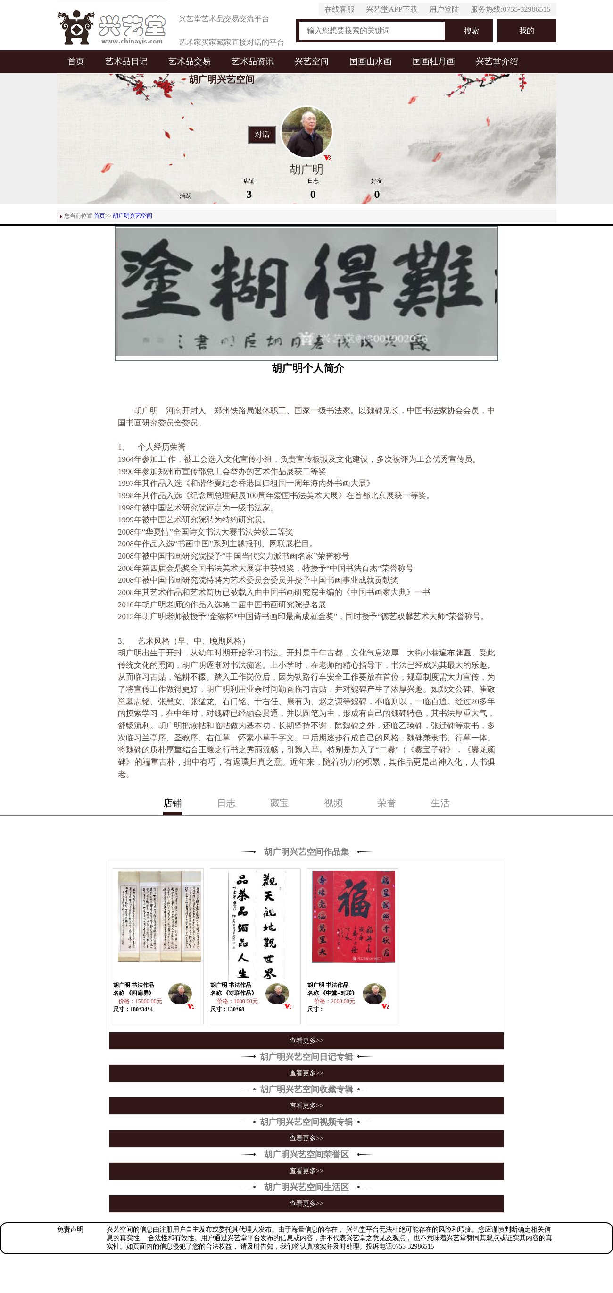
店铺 (172, 803)
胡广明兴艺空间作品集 (306, 852)
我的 (526, 30)
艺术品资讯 (253, 61)
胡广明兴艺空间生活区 (306, 1187)
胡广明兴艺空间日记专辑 (306, 1057)
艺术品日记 (126, 61)
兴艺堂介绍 (497, 61)
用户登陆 (444, 9)
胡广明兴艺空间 (132, 216)
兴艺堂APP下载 (391, 9)
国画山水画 (370, 61)
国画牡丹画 (434, 61)
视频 (333, 803)
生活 (440, 803)
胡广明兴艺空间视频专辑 (306, 1122)
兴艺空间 (312, 61)
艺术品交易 (189, 61)
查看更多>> (306, 1040)
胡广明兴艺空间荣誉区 (306, 1154)
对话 (262, 134)
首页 (75, 61)
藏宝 (279, 803)
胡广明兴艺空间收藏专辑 (306, 1089)
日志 (226, 803)
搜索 (471, 31)
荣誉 (386, 803)
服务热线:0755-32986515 (511, 9)
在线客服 (339, 9)
